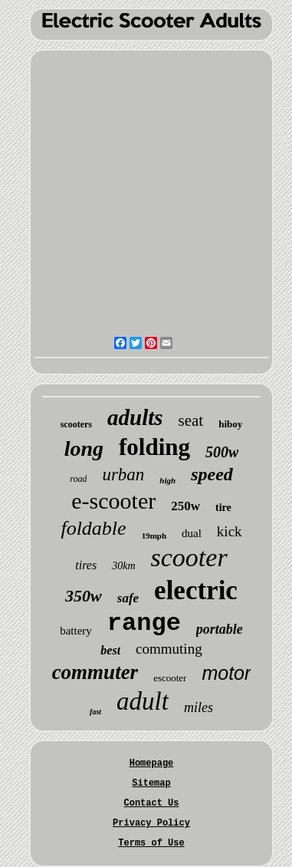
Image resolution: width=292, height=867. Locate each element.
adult (142, 701)
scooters (76, 424)
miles (198, 707)
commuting (169, 649)
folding (154, 447)
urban (123, 474)
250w (185, 506)
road (78, 478)
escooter (169, 678)
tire (223, 507)
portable (219, 629)
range (144, 623)
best (110, 650)
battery (76, 631)
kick (229, 531)
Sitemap (151, 783)
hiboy (230, 424)
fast (95, 711)
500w (221, 451)
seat (191, 420)
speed (212, 474)
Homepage (152, 763)
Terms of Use (151, 843)
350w (83, 595)
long (83, 448)
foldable (93, 528)
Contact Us (151, 803)
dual (192, 533)
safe (128, 598)
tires (86, 565)
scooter (189, 557)
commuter (95, 672)
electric (196, 590)
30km (123, 566)
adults (135, 417)
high (167, 480)
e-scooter (113, 500)
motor (226, 673)
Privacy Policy (151, 823)
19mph (154, 535)
